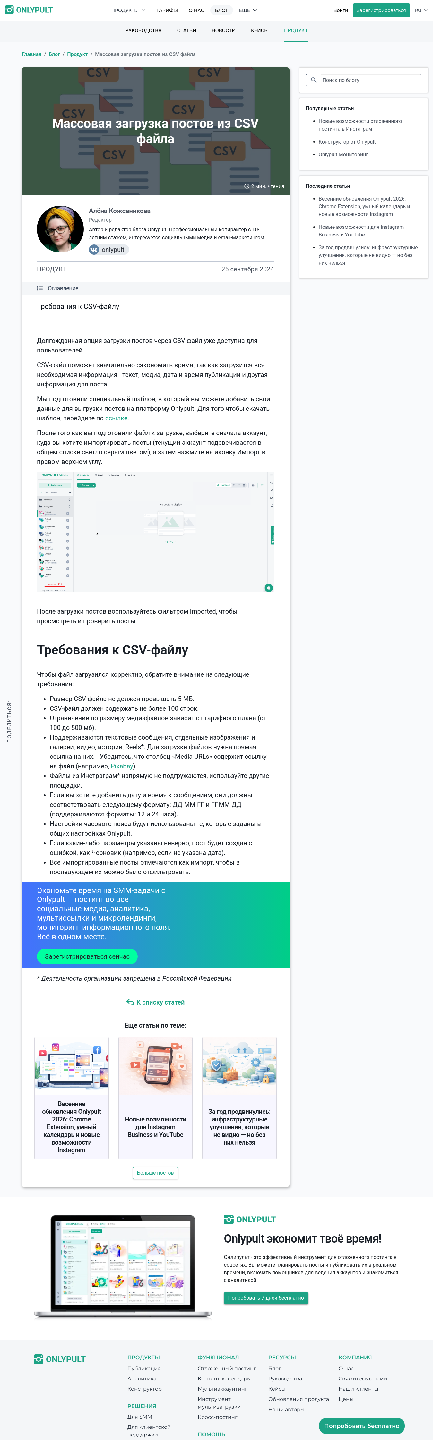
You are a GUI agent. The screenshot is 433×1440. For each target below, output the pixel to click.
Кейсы (260, 31)
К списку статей (155, 1002)
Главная (31, 54)
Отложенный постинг (227, 1368)
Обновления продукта (298, 1399)
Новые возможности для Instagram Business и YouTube (155, 1126)
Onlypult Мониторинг (343, 155)
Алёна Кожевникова (120, 211)
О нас (196, 10)
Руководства (143, 31)
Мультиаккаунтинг (222, 1389)
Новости (224, 31)
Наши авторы (286, 1409)
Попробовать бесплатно (362, 1425)
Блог (221, 10)
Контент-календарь (224, 1379)
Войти (340, 10)
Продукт (296, 31)
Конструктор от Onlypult (347, 142)
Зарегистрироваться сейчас (87, 956)
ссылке (116, 418)
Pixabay (122, 766)
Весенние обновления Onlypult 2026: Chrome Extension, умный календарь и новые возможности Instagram (71, 1127)
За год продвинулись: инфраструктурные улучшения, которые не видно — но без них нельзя (239, 1127)
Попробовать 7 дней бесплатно (266, 1298)
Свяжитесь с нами (363, 1379)
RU (421, 10)
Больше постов (155, 1173)
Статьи (186, 31)
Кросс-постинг (218, 1417)
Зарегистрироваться (381, 10)
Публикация (144, 1368)
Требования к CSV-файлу (78, 306)
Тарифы (167, 10)
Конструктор (144, 1389)
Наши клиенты (358, 1389)
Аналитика (141, 1379)
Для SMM (139, 1417)
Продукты (128, 10)
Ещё (248, 10)
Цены (346, 1399)
